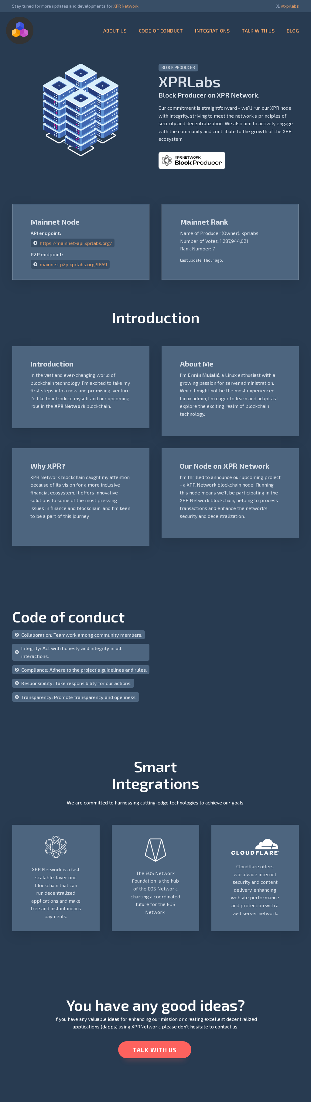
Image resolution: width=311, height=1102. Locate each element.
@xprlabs (290, 6)
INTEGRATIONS (212, 30)
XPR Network (125, 6)
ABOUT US (115, 30)
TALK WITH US (258, 30)
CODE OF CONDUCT (161, 30)
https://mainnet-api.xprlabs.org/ (76, 243)
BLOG (293, 30)
